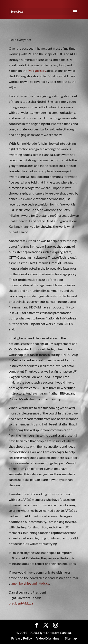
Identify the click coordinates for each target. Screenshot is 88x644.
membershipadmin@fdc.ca (30, 583)
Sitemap (71, 638)
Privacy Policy (21, 638)
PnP (30, 70)
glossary (40, 70)
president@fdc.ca (21, 603)
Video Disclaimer (48, 638)
